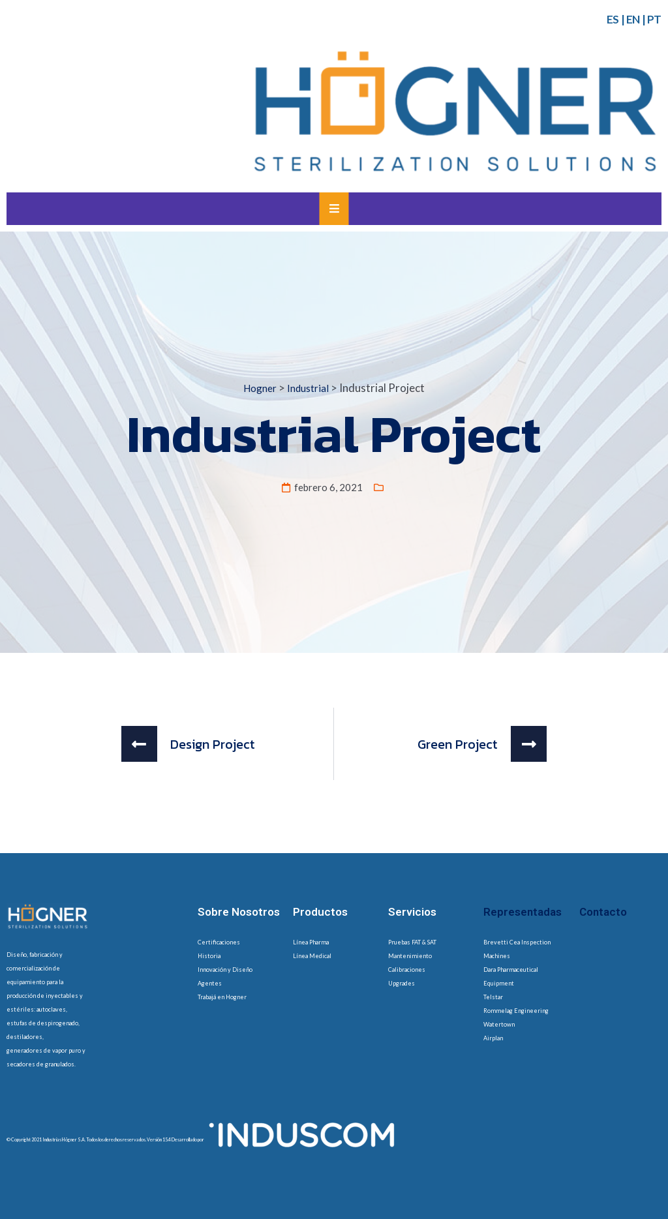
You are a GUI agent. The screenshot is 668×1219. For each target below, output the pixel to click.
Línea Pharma (311, 942)
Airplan (493, 1038)
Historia (209, 955)
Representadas (522, 911)
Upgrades (401, 983)
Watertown (499, 1024)
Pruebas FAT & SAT (412, 942)
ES (613, 19)
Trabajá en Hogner (222, 997)
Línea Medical (312, 955)
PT (654, 19)
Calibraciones (406, 969)
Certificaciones (219, 942)
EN (633, 19)
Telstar (493, 997)
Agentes (210, 983)
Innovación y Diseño (225, 969)
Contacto (603, 911)
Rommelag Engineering (516, 1010)
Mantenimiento (410, 955)
